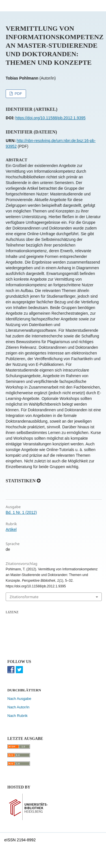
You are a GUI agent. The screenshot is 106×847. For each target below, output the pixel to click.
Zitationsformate (24, 596)
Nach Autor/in (18, 707)
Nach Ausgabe (19, 698)
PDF (18, 93)
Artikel (11, 529)
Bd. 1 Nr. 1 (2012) (21, 512)
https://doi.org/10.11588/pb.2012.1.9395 (50, 118)
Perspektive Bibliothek (42, 5)
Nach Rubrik (17, 716)
